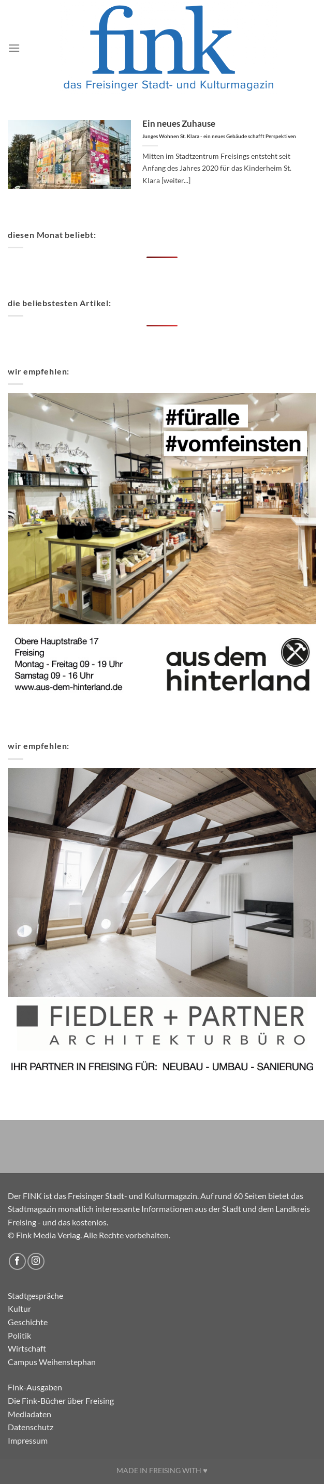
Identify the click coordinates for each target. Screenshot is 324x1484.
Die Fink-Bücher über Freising (61, 1400)
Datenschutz (30, 1427)
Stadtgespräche (35, 1295)
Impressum (28, 1440)
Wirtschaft (27, 1348)
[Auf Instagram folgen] (36, 1261)
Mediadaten (29, 1414)
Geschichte (28, 1322)
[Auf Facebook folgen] (17, 1261)
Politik (19, 1335)
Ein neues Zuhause (219, 128)
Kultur (19, 1308)
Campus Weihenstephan (52, 1362)
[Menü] (14, 48)
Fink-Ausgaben (35, 1387)
